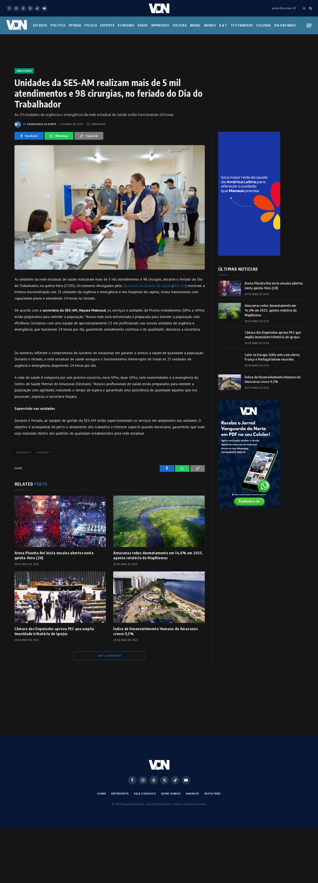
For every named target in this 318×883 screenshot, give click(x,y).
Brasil (195, 25)
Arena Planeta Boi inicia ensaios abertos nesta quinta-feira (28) (54, 555)
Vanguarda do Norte (41, 124)
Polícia (91, 25)
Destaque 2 (24, 452)
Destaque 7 (43, 452)
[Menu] (309, 25)
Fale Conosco (145, 793)
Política (58, 25)
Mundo (210, 25)
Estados (40, 25)
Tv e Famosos (242, 25)
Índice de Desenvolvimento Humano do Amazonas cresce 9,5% (155, 631)
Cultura (180, 25)
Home (101, 793)
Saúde (143, 25)
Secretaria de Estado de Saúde (147, 285)
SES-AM (179, 285)
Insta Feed (212, 793)
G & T (223, 25)
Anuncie (192, 793)
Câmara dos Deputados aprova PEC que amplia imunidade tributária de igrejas (54, 631)
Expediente (120, 793)
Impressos (160, 25)
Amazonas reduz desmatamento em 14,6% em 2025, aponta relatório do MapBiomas (158, 555)
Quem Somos (171, 793)
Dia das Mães (285, 25)
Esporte (107, 25)
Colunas (263, 25)
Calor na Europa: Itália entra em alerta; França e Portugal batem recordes (272, 357)
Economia (126, 25)
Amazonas (24, 70)
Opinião (75, 25)
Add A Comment (109, 655)
